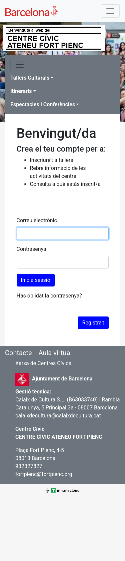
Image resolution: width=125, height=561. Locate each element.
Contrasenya (31, 249)
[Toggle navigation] (110, 11)
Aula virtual (55, 353)
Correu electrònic (37, 220)
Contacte (18, 353)
